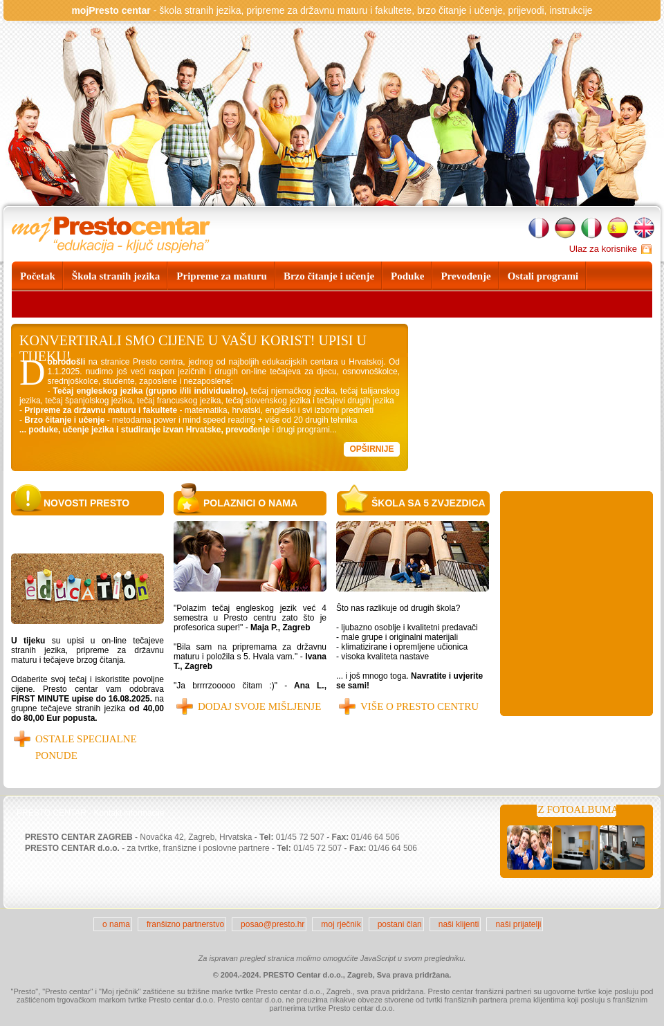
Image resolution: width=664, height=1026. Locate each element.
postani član (400, 924)
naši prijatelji (518, 924)
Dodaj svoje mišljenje (259, 706)
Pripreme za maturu (221, 276)
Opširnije (371, 449)
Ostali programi (543, 276)
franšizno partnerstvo (185, 924)
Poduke (407, 276)
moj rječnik (340, 924)
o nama (116, 924)
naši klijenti (459, 924)
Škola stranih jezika (116, 276)
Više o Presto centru (419, 706)
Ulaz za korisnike (603, 249)
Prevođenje (465, 276)
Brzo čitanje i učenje (329, 276)
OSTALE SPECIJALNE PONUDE (86, 747)
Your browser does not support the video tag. (536, 398)
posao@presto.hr (272, 924)
